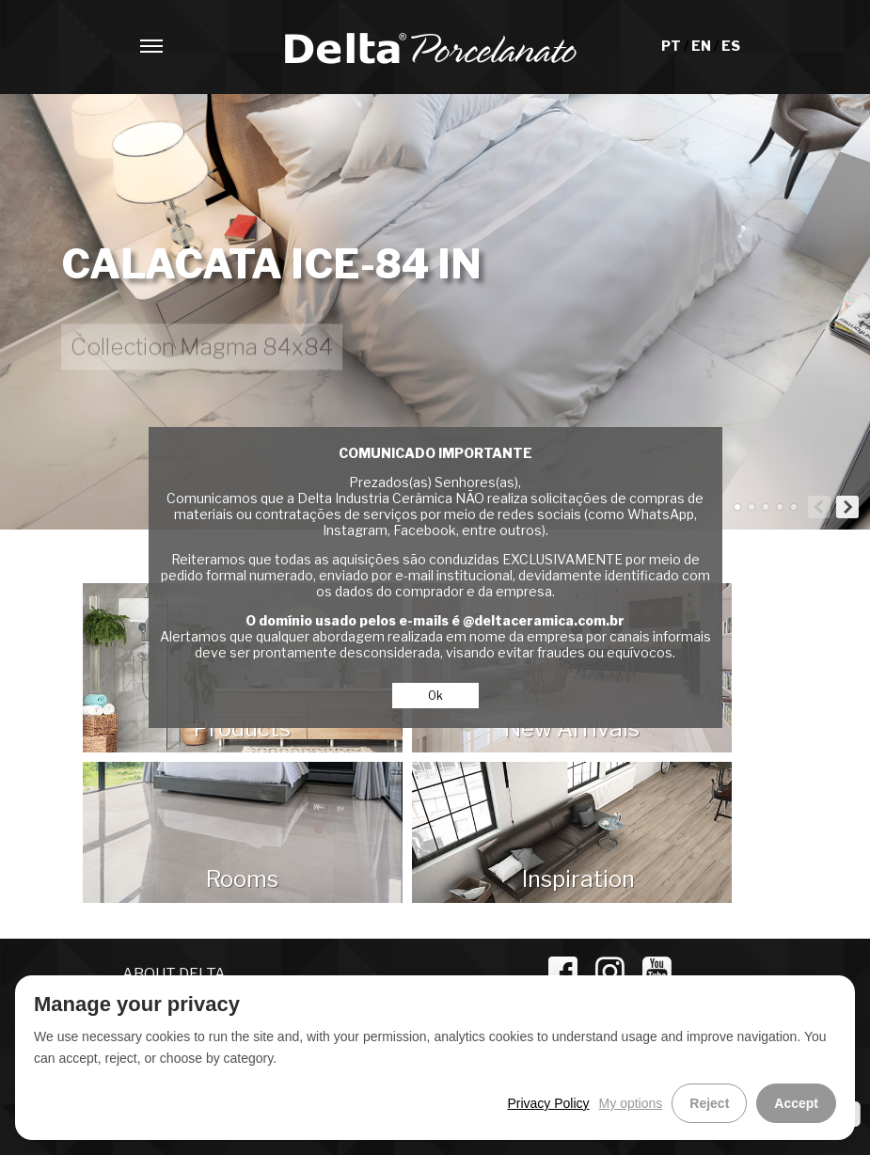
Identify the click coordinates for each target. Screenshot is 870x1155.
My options (631, 1103)
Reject (709, 1103)
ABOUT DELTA (174, 974)
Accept (796, 1103)
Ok (435, 695)
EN (702, 46)
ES (730, 46)
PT (672, 46)
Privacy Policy (548, 1103)
